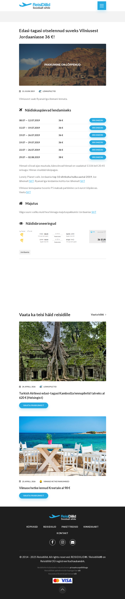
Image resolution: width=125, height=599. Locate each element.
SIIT (31, 180)
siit (79, 570)
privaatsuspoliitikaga (79, 567)
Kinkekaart (91, 526)
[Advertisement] (62, 282)
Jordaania (24, 252)
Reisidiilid (49, 526)
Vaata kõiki (98, 314)
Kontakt (62, 533)
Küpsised (32, 526)
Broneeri (97, 120)
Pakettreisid (70, 526)
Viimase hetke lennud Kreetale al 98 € (44, 488)
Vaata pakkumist (33, 405)
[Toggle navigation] (102, 5)
